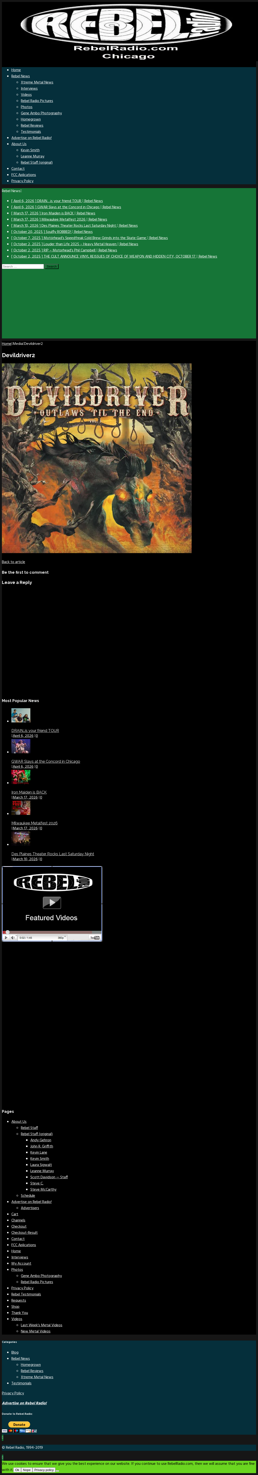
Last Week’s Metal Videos (41, 1325)
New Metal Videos (36, 1331)
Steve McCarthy (43, 1190)
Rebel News (20, 76)
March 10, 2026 (25, 859)
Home (16, 70)
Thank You (19, 1313)
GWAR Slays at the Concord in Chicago (45, 761)
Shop (15, 1307)
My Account (21, 1264)
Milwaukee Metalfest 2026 (34, 823)
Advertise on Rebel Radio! (31, 138)
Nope (27, 1470)
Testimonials (31, 132)
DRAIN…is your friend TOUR (35, 730)
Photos (26, 107)
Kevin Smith (30, 150)
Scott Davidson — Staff (49, 1177)
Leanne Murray (32, 156)
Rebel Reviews (32, 126)
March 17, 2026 (25, 798)
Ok (17, 1470)
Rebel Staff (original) (37, 163)
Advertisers (30, 1208)
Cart (14, 1214)
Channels (18, 1220)
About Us (19, 144)
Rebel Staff (29, 1128)
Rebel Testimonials (26, 1294)
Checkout (19, 1227)
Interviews (29, 89)
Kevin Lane (38, 1153)
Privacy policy (44, 1470)
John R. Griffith (41, 1146)
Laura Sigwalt (41, 1165)
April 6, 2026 (23, 736)
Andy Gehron (40, 1140)
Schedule (28, 1196)
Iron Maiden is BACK (29, 792)
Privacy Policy (22, 181)
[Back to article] (13, 562)
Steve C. (36, 1183)
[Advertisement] (129, 305)
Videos (26, 95)
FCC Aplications (23, 175)
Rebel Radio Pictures (37, 101)
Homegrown (31, 119)
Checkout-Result (24, 1233)
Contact (18, 169)
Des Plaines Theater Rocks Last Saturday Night (52, 854)
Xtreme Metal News (37, 82)
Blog (14, 1353)
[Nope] (57, 1471)
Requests (18, 1301)
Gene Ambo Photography (41, 113)
